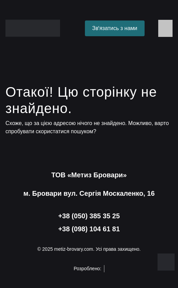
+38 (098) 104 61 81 (89, 229)
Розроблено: (89, 268)
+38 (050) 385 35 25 (89, 216)
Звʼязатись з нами (114, 28)
